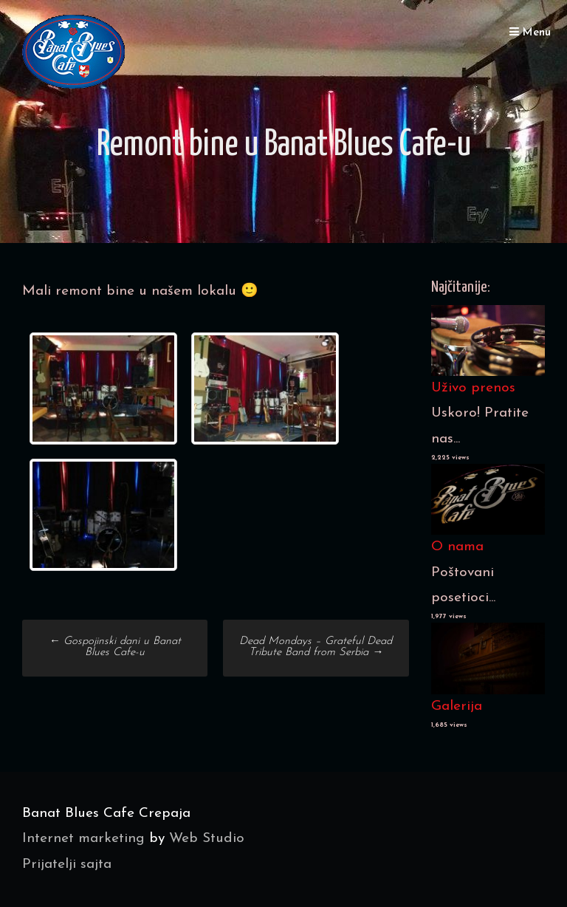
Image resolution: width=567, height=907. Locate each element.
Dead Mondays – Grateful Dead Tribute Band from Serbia (315, 647)
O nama (457, 547)
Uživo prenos (473, 388)
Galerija (456, 706)
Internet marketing (83, 839)
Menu (530, 32)
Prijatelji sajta (66, 865)
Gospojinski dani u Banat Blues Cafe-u (115, 647)
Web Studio (206, 839)
